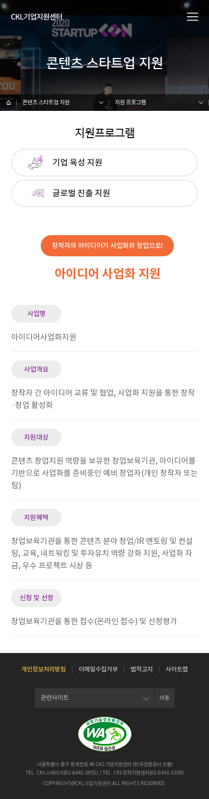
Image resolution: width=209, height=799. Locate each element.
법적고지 (141, 669)
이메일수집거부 (98, 669)
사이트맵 (177, 669)
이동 (164, 697)
